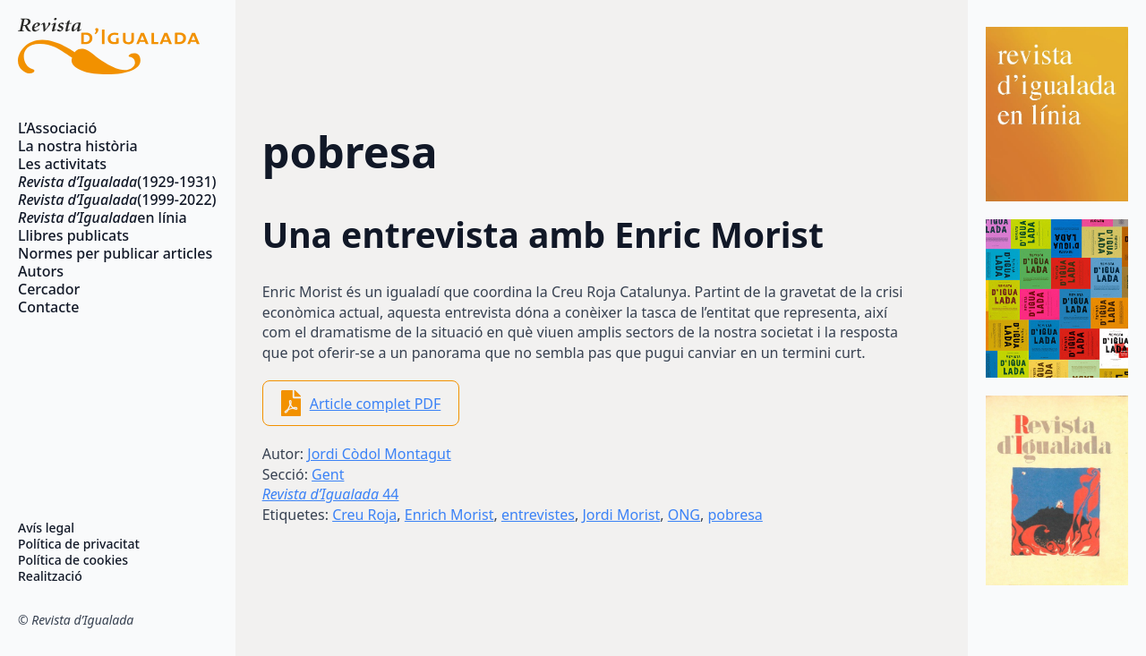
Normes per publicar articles (109, 253)
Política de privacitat (79, 544)
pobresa (734, 514)
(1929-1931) (109, 182)
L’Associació (57, 128)
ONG (684, 514)
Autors (41, 271)
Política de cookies (73, 560)
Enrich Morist (449, 514)
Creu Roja (364, 514)
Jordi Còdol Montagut (378, 454)
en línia (102, 217)
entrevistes (538, 514)
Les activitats (62, 164)
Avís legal (46, 528)
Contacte (48, 307)
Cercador (49, 289)
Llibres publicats (73, 235)
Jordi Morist (621, 514)
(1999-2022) (109, 200)
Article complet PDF (375, 403)
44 (330, 494)
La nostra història (78, 146)
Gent (328, 474)
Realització (50, 576)
